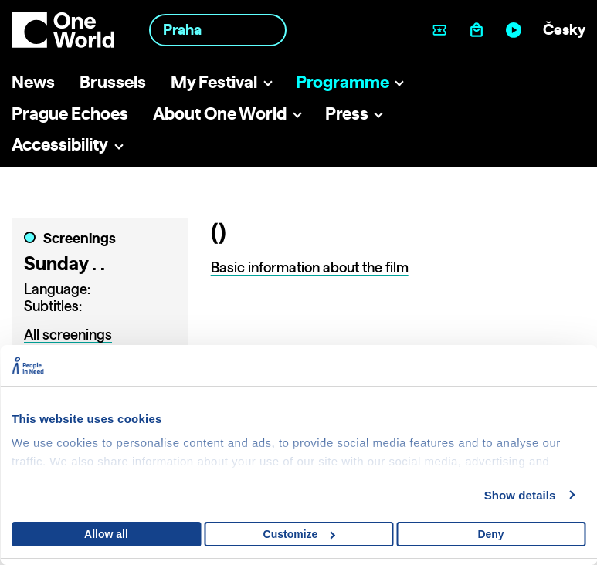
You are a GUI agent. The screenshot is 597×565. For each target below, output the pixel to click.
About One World (220, 113)
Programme (342, 81)
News (33, 81)
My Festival (214, 81)
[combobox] (217, 30)
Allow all (106, 534)
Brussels (113, 81)
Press (346, 113)
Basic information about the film (310, 267)
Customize (299, 534)
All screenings (68, 334)
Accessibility (60, 144)
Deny (490, 534)
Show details (520, 495)
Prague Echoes (70, 113)
